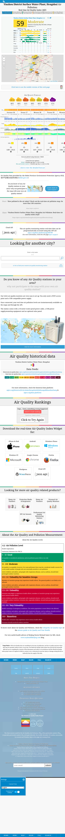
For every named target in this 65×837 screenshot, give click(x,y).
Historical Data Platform (32, 805)
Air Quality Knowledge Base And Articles (32, 786)
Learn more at (52, 189)
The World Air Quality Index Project (32, 811)
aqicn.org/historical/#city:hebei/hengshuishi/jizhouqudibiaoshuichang (40, 396)
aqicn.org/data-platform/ (32, 416)
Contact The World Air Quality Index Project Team (32, 776)
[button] (36, 73)
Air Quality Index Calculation (32, 799)
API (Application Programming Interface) (32, 804)
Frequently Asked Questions (31, 793)
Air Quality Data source (32, 797)
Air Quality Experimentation (32, 788)
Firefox (51, 506)
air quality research (31, 782)
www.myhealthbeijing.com (30, 732)
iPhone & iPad (13, 492)
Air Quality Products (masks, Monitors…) (32, 802)
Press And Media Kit (32, 778)
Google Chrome (32, 506)
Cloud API (42, 520)
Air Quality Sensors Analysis (32, 789)
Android (32, 492)
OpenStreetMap (53, 81)
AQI (29, 18)
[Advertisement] (32, 283)
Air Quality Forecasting (32, 800)
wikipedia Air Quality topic (52, 723)
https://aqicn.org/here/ (32, 208)
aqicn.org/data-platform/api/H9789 (40, 233)
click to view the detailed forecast (32, 168)
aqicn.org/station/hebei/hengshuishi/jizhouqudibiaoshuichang (40, 398)
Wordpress (23, 520)
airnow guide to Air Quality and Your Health (34, 725)
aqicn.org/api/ (53, 234)
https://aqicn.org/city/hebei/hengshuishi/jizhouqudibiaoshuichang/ (32, 217)
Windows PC (13, 506)
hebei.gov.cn (23, 178)
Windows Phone (51, 492)
